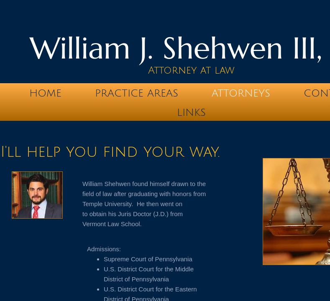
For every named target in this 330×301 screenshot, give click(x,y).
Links (191, 112)
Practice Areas (136, 93)
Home (45, 93)
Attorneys (241, 93)
